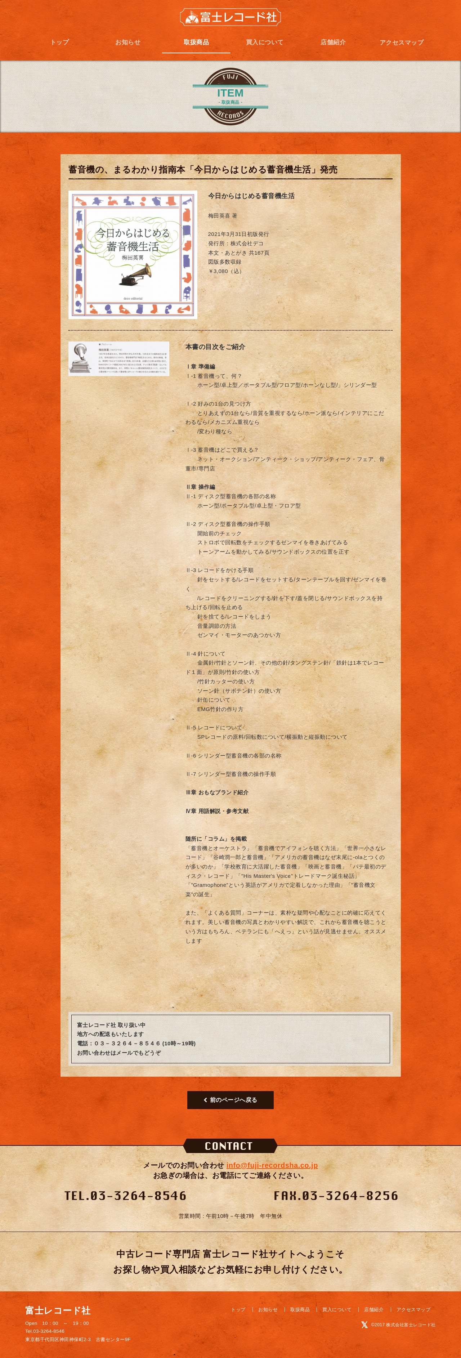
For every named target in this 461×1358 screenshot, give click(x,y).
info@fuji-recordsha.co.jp (272, 1165)
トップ (59, 42)
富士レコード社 (230, 17)
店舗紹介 (333, 42)
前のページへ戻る (230, 1100)
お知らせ (127, 42)
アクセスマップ (402, 42)
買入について (265, 42)
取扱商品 (196, 42)
